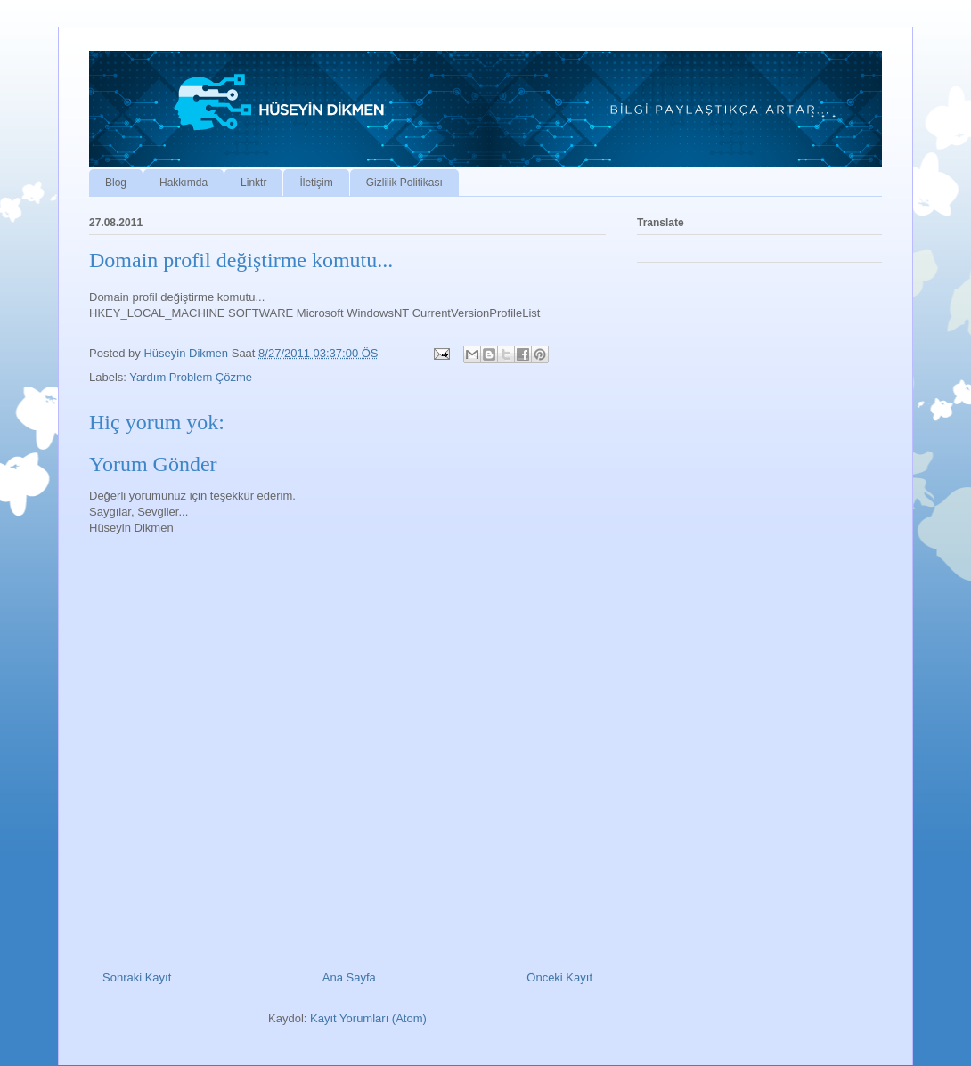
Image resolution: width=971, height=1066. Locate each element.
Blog (115, 182)
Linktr (253, 182)
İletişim (315, 182)
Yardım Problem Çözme (190, 377)
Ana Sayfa (349, 977)
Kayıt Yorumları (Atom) (368, 1018)
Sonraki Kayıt (136, 977)
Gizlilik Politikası (404, 182)
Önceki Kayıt (559, 977)
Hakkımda (183, 182)
